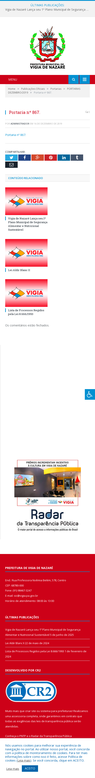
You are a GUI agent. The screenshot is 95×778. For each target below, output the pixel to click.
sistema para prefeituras (56, 711)
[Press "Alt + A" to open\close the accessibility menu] (90, 394)
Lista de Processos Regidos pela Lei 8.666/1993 (26, 312)
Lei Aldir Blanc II (19, 270)
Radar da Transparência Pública (51, 736)
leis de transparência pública (54, 721)
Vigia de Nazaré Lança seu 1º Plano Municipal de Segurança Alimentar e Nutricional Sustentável (48, 9)
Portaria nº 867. (15, 135)
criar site (30, 711)
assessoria (18, 716)
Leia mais (23, 760)
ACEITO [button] (30, 768)
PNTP (22, 736)
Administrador (20, 123)
